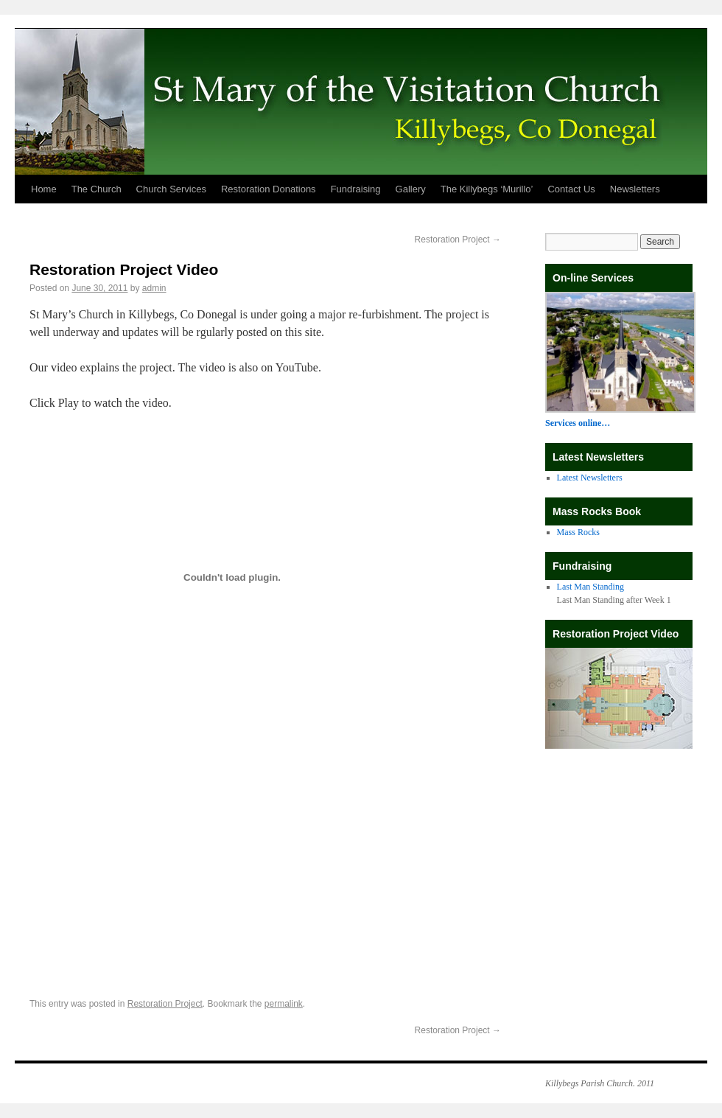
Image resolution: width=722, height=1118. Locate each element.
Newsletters (635, 189)
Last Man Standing (590, 586)
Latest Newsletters (590, 477)
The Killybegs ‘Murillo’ (487, 189)
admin (154, 288)
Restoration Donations (268, 189)
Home (44, 189)
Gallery (411, 189)
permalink (283, 1004)
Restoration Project (458, 239)
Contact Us (571, 189)
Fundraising (356, 189)
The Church (96, 189)
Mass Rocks (578, 532)
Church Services (171, 189)
